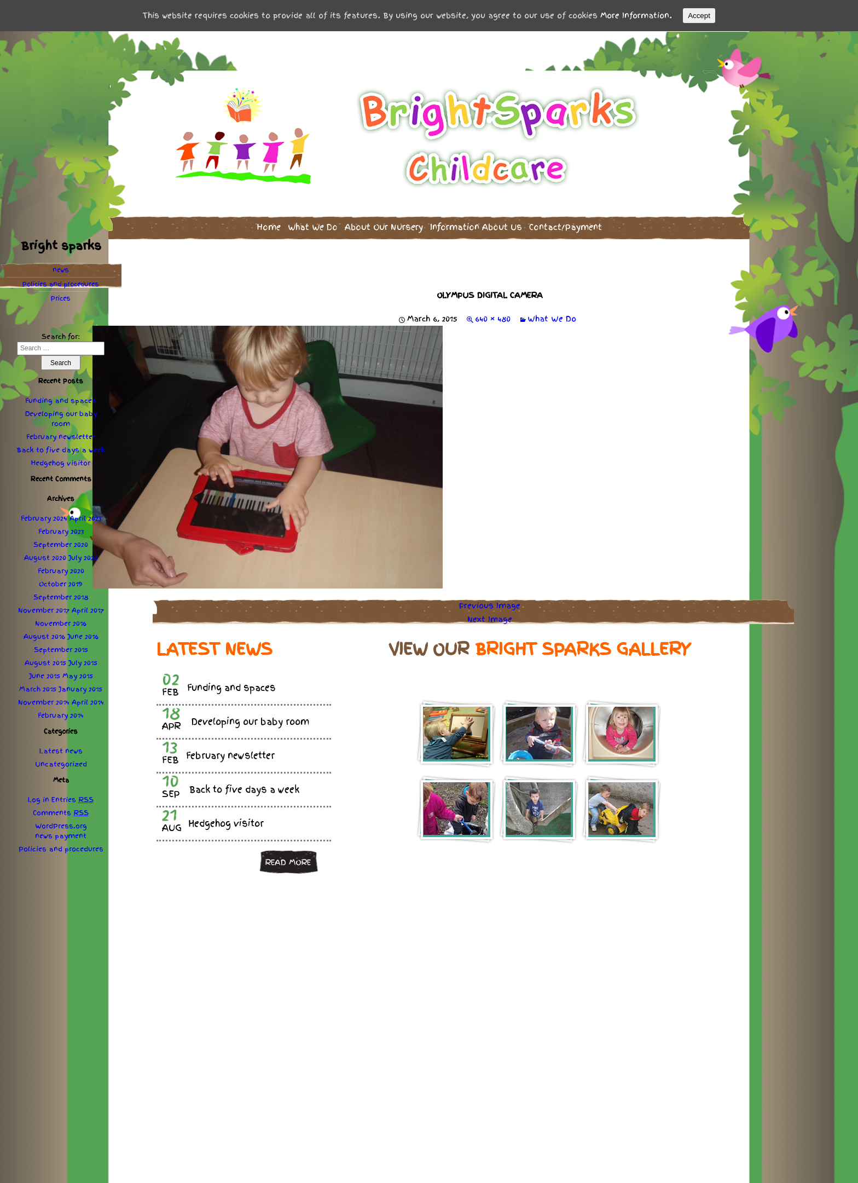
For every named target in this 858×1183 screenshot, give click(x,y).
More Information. (636, 15)
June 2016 (82, 637)
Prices (61, 298)
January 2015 (80, 689)
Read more (288, 862)
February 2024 (44, 518)
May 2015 (77, 676)
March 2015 (37, 689)
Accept (699, 15)
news (61, 270)
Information (476, 227)
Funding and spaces (60, 401)
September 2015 (61, 650)
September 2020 (60, 545)
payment (70, 836)
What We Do (313, 227)
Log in (38, 800)
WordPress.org (61, 826)
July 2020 (83, 558)
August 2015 (45, 663)
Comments (61, 813)
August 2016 (44, 637)
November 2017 (43, 610)
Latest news (61, 751)
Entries (72, 800)
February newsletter (60, 437)
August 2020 (45, 558)
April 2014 (88, 702)
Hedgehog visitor (60, 463)
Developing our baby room (61, 419)
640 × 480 (493, 318)
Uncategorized (61, 764)
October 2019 (61, 584)
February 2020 (61, 571)
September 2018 (60, 597)
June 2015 (44, 676)
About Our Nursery (384, 227)
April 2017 (88, 610)
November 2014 (43, 702)
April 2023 (85, 518)
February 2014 (61, 715)
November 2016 (60, 623)
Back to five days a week (60, 450)
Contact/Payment (565, 227)
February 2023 (61, 531)
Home (269, 227)
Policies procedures (60, 284)
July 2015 (82, 663)
